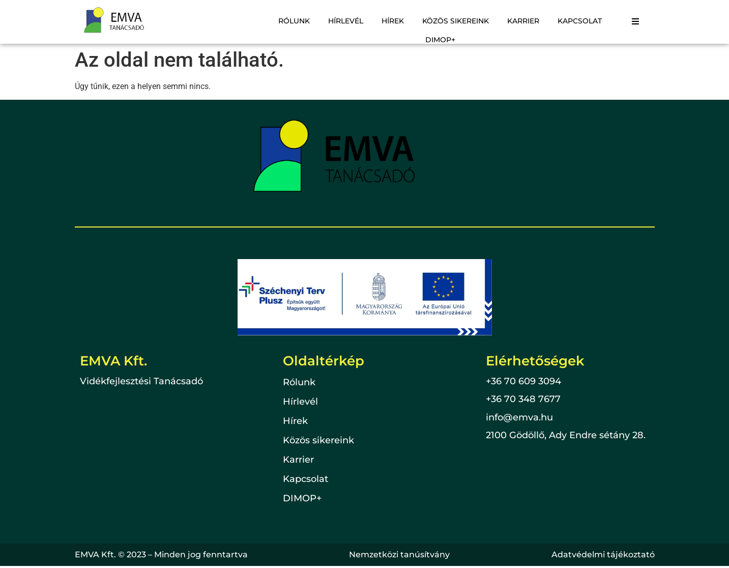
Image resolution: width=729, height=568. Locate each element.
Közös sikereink (455, 20)
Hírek (393, 20)
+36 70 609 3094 (523, 381)
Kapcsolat (580, 20)
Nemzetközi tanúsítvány (399, 554)
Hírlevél (345, 20)
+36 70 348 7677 (523, 399)
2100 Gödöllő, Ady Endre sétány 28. (566, 435)
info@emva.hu (519, 417)
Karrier (523, 20)
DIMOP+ (440, 39)
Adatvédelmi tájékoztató (603, 554)
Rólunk (294, 20)
